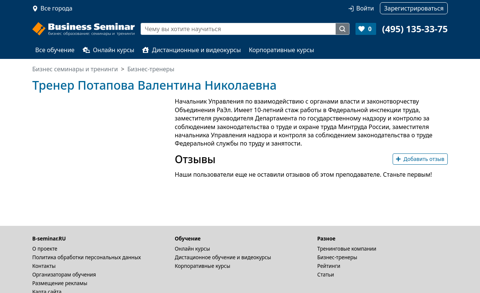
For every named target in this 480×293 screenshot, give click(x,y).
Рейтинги (328, 265)
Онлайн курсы (108, 50)
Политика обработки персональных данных (86, 257)
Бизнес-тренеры (337, 257)
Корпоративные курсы (281, 50)
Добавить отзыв (420, 158)
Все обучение (55, 50)
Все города (56, 8)
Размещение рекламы (59, 283)
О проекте (44, 248)
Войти (365, 8)
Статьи (325, 274)
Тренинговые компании (346, 248)
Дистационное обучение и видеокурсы (223, 257)
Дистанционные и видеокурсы (191, 50)
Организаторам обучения (64, 274)
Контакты (44, 265)
